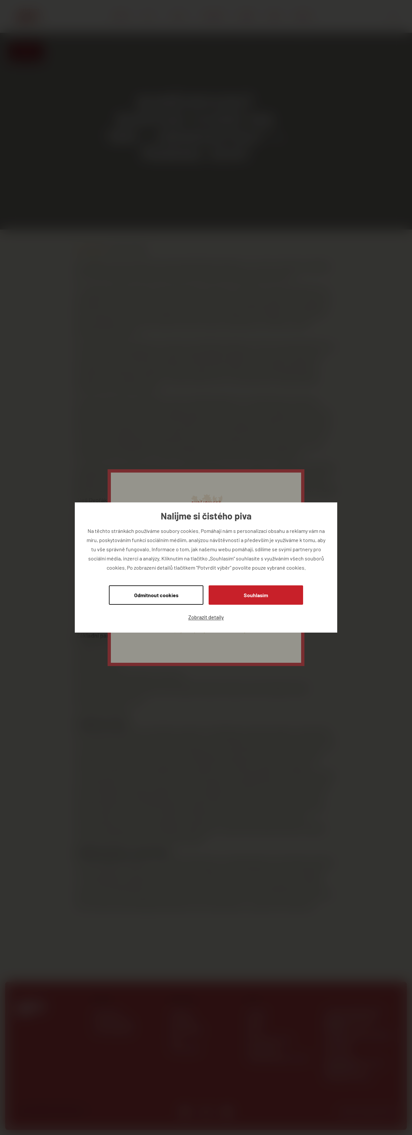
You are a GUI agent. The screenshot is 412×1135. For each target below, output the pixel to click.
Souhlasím (256, 595)
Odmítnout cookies (156, 595)
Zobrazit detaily (206, 617)
